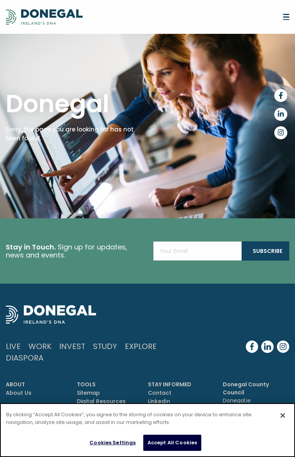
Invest (72, 346)
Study (105, 346)
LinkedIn (159, 401)
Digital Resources (101, 401)
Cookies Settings (112, 442)
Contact (159, 393)
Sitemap (88, 393)
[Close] (282, 415)
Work (39, 346)
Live (13, 346)
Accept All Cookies (172, 442)
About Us (18, 393)
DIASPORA (24, 357)
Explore (141, 346)
